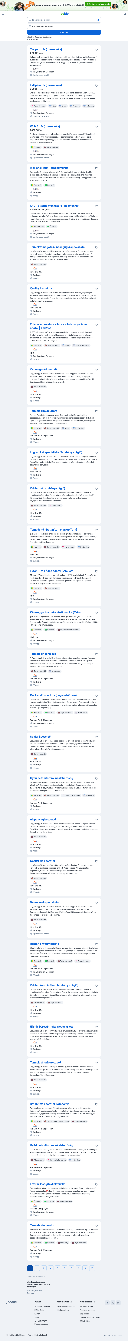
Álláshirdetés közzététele (98, 4)
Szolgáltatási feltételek (15, 1335)
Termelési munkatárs (43, 411)
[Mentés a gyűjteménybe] (96, 49)
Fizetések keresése (87, 1310)
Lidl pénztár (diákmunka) (46, 85)
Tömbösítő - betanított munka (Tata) (53, 529)
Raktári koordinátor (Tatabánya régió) (54, 985)
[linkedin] (118, 1302)
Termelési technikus (43, 653)
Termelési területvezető (45, 1062)
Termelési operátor (42, 1225)
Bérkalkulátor (85, 1321)
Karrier (37, 1314)
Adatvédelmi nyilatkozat (37, 1335)
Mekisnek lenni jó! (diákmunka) (49, 168)
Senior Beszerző (40, 736)
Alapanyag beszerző (43, 819)
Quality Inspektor (41, 288)
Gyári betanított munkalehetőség (51, 778)
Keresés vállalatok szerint (90, 1317)
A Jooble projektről (42, 1306)
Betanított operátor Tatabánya (49, 1104)
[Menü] (3, 14)
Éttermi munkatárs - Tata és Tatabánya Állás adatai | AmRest (58, 326)
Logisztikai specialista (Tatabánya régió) (56, 452)
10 (92, 1268)
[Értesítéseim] (124, 13)
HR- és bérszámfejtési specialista (51, 1026)
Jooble (119, 1335)
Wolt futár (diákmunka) (45, 126)
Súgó (37, 1317)
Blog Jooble (84, 1314)
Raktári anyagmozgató (44, 943)
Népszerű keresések (37, 1277)
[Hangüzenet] (98, 20)
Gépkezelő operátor (42, 861)
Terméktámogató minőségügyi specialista (57, 247)
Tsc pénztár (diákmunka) (46, 49)
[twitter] (113, 1302)
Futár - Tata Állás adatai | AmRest (51, 571)
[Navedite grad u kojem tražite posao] (64, 26)
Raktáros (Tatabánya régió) (47, 488)
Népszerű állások (86, 1306)
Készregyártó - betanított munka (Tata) (55, 612)
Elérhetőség (39, 1310)
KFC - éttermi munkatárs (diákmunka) (54, 205)
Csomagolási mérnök (43, 369)
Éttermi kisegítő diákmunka (47, 1184)
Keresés (64, 32)
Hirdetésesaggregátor (66, 1306)
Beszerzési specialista (44, 902)
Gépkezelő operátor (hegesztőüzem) (53, 695)
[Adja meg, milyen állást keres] (64, 20)
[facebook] (107, 1302)
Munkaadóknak (63, 1310)
